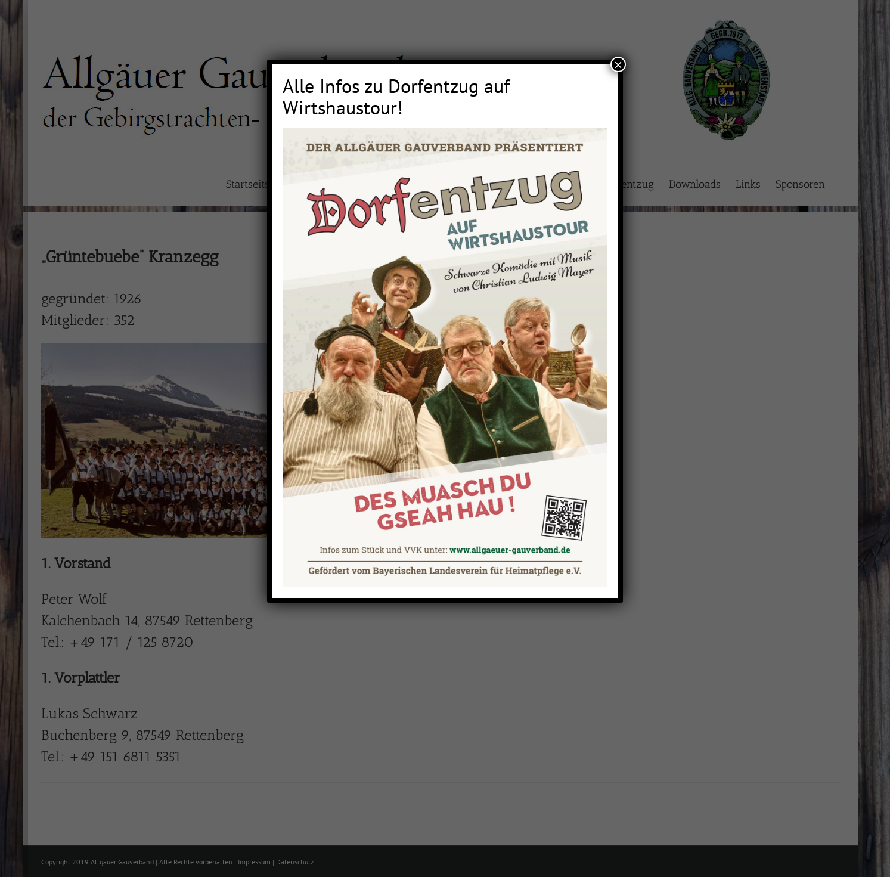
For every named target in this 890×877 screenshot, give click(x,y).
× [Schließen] (618, 64)
